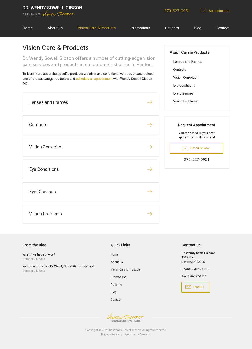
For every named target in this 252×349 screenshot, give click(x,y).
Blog (197, 28)
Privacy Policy (110, 338)
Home (28, 28)
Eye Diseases (183, 93)
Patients (172, 28)
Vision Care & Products (97, 28)
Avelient (145, 338)
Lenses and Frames (187, 62)
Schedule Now (196, 148)
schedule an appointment (94, 79)
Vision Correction (185, 77)
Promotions (140, 28)
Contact (222, 28)
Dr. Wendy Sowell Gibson (125, 333)
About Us (55, 28)
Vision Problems (185, 101)
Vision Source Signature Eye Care (126, 321)
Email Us (195, 290)
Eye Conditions (184, 85)
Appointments (215, 10)
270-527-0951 (177, 10)
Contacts (179, 70)
